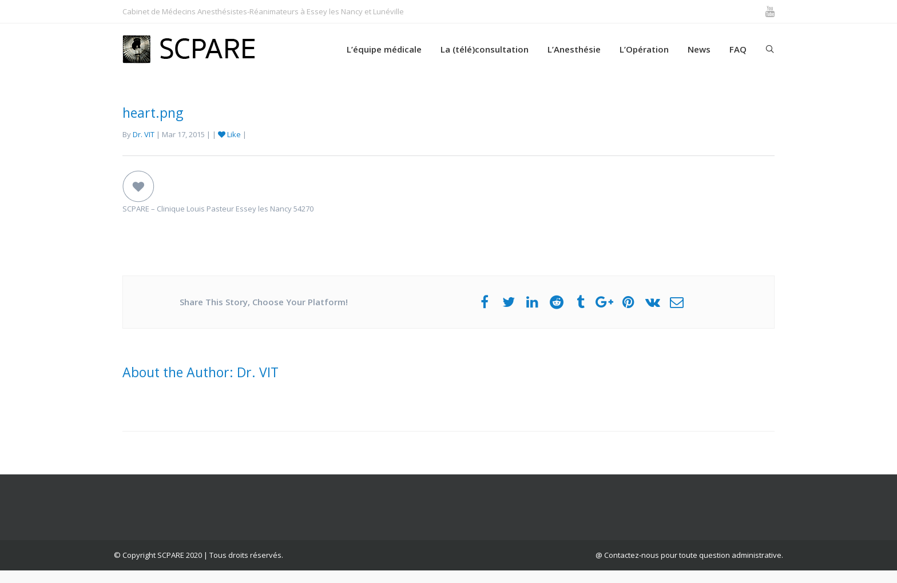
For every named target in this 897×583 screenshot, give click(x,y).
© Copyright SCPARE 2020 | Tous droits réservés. (198, 555)
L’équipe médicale (384, 49)
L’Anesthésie (574, 49)
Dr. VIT (143, 134)
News (699, 49)
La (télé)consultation (484, 49)
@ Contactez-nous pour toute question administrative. (689, 555)
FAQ (738, 49)
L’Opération (644, 49)
